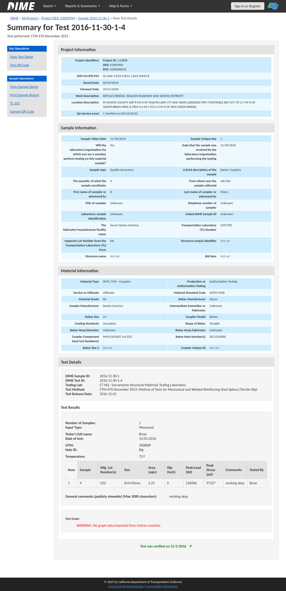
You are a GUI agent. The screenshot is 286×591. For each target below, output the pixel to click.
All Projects (30, 18)
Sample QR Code (22, 111)
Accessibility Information (162, 586)
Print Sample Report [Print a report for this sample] (24, 95)
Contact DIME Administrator (126, 586)
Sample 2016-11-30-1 (93, 18)
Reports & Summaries (82, 6)
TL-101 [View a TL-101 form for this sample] (15, 103)
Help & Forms (120, 6)
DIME (14, 18)
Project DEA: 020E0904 (58, 18)
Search (49, 6)
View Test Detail (21, 57)
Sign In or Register (248, 6)
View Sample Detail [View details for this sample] (24, 87)
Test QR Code (19, 65)
